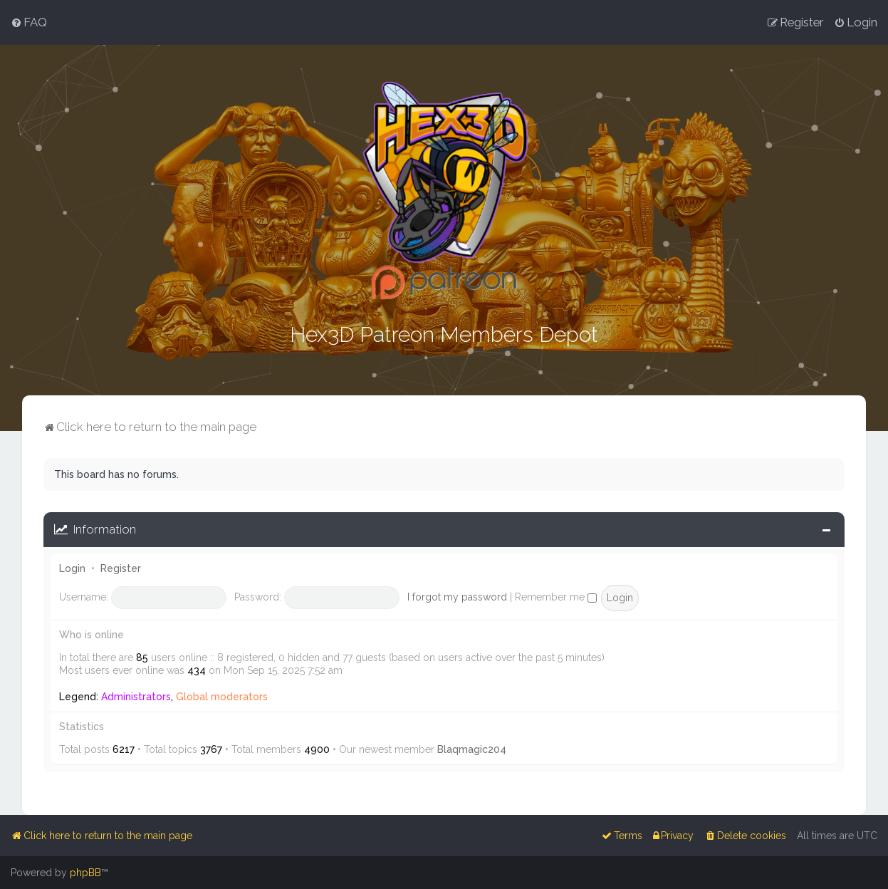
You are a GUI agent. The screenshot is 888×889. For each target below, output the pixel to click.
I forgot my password (457, 595)
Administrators (136, 695)
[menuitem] (29, 22)
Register (120, 567)
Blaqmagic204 (471, 748)
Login (72, 567)
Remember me (556, 595)
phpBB (85, 872)
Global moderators (222, 695)
